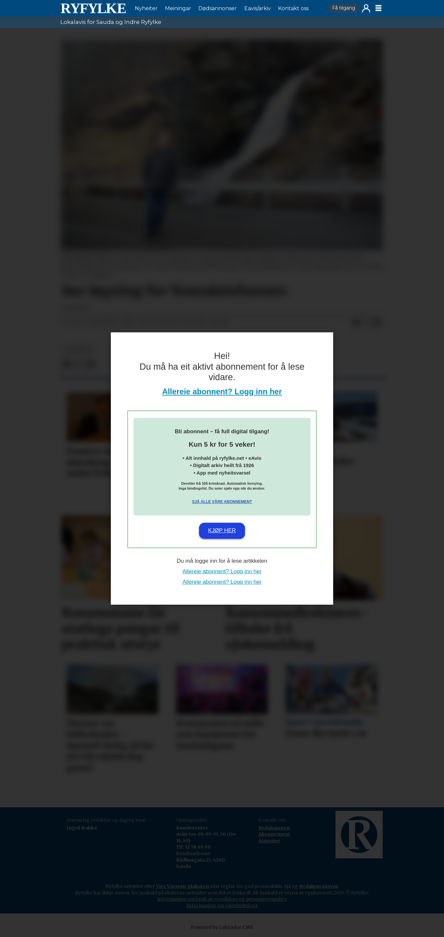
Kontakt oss (293, 8)
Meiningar (178, 8)
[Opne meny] (378, 8)
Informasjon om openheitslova (222, 905)
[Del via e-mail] (377, 322)
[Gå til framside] (93, 8)
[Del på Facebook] (356, 322)
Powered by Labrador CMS (222, 927)
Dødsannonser (217, 8)
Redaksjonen (274, 828)
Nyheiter (146, 8)
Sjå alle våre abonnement (222, 501)
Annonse (269, 841)
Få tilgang (343, 8)
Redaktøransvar (318, 886)
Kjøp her (222, 530)
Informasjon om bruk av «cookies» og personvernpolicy (222, 899)
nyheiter (77, 350)
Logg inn (366, 8)
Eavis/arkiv (257, 8)
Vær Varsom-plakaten (182, 886)
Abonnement (274, 834)
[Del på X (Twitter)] (367, 322)
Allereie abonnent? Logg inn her (222, 391)
